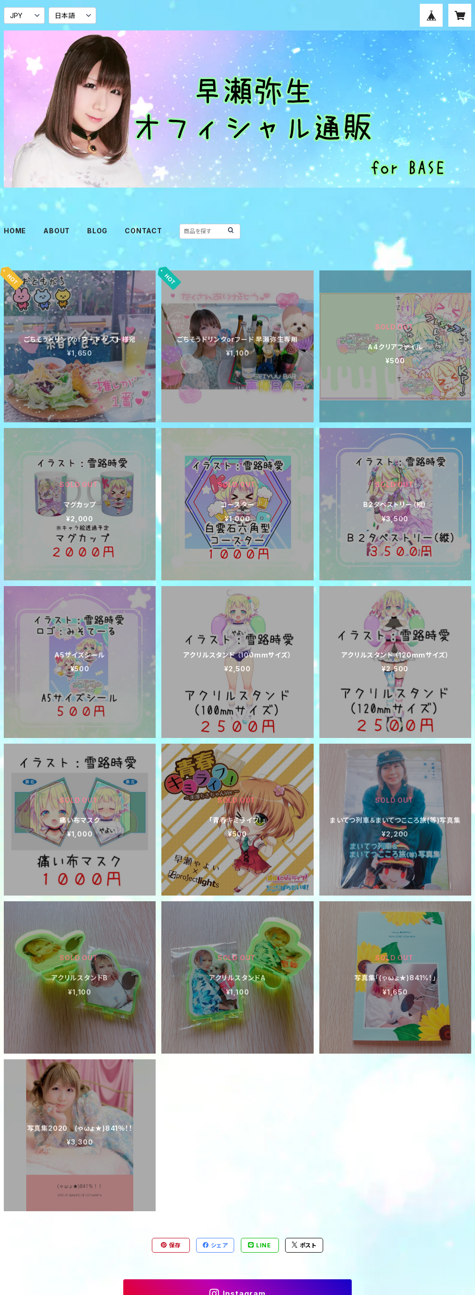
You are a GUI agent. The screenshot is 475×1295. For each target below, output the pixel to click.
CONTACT (143, 231)
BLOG (97, 231)
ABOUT (56, 231)
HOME (15, 231)
